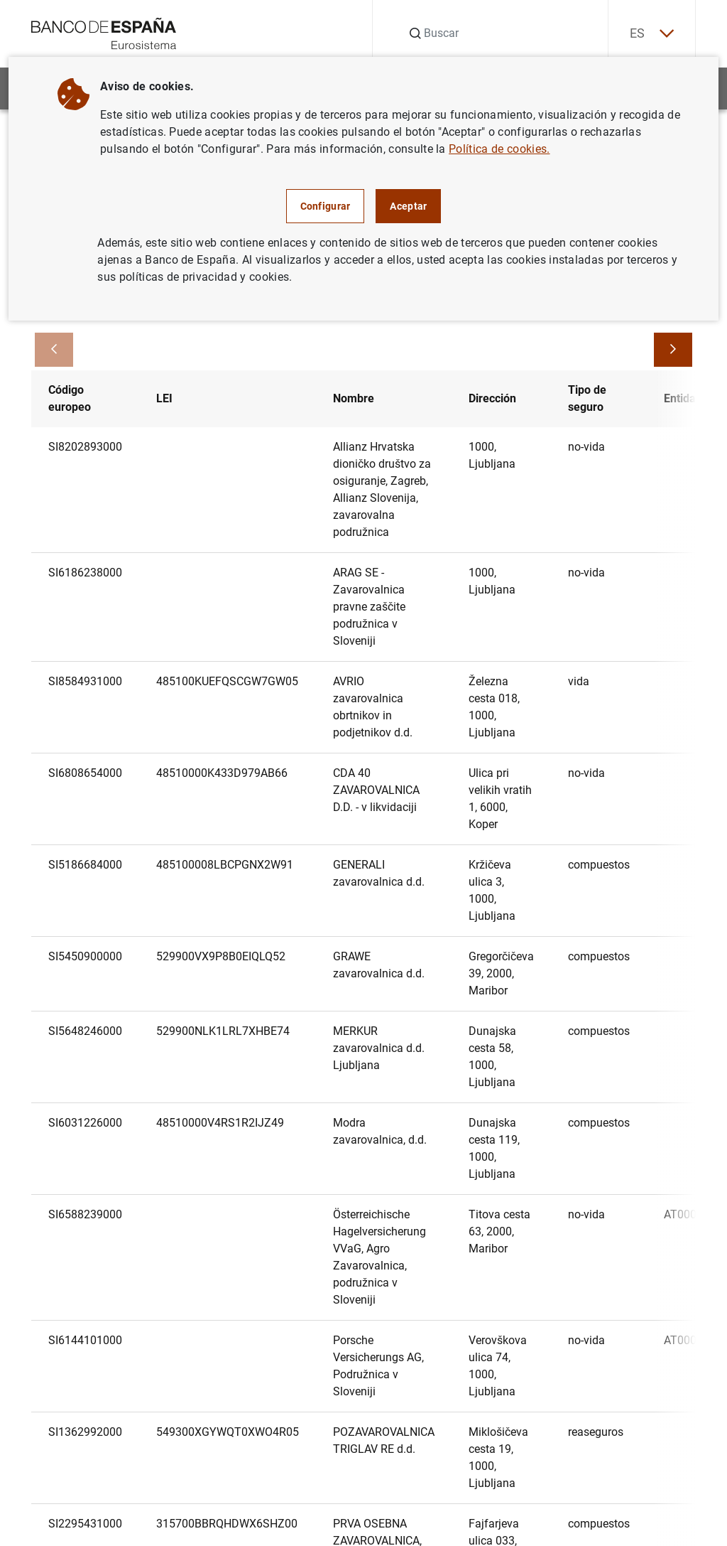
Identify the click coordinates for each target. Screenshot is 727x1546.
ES (652, 34)
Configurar (325, 206)
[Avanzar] (673, 350)
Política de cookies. (499, 149)
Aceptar (408, 206)
